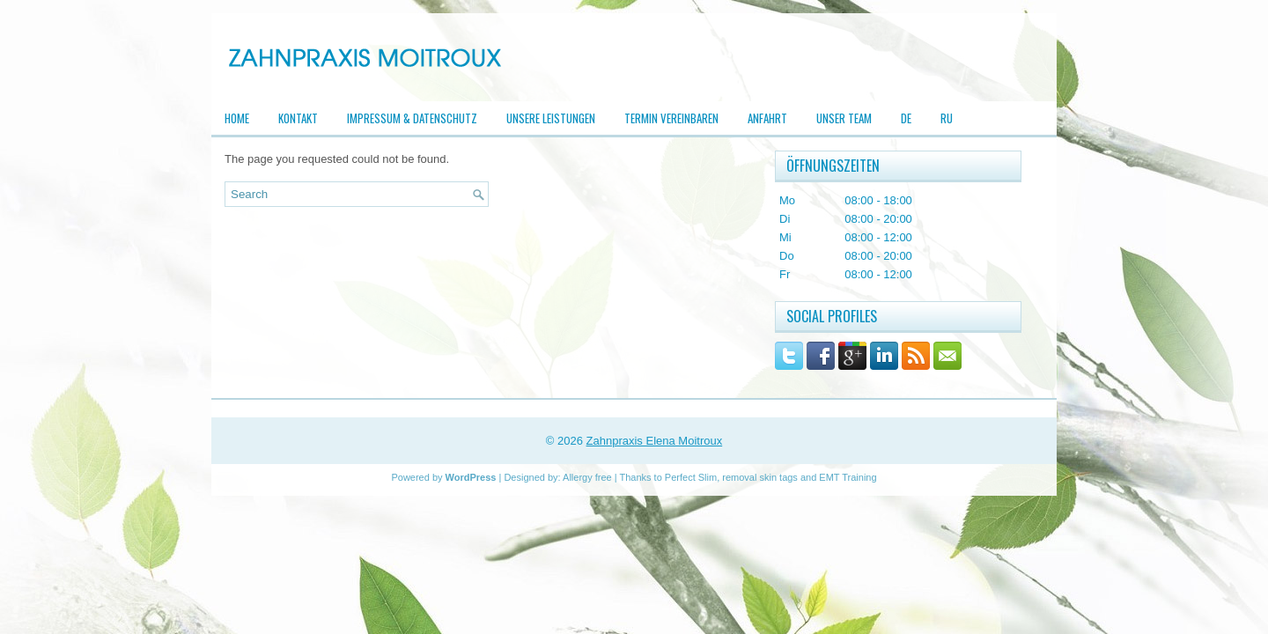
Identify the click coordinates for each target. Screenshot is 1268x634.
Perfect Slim (691, 477)
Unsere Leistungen (550, 118)
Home (237, 118)
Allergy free (587, 477)
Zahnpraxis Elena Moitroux (654, 440)
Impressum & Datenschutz (412, 118)
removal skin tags (760, 477)
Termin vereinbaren (671, 118)
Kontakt (298, 118)
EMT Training (847, 477)
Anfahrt (767, 118)
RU (946, 118)
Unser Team (844, 118)
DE (906, 118)
